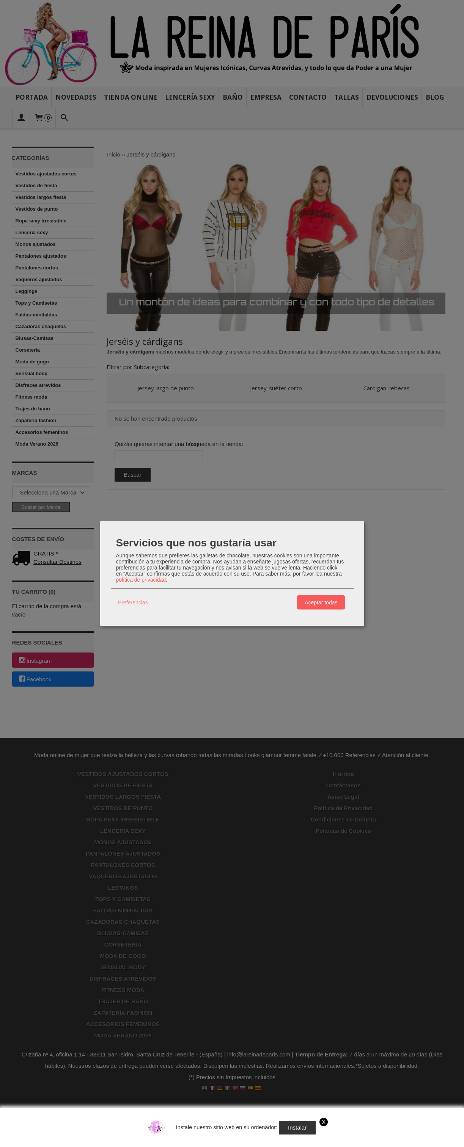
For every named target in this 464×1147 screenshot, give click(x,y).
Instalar (297, 1127)
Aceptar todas (321, 602)
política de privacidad (141, 580)
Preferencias (133, 602)
